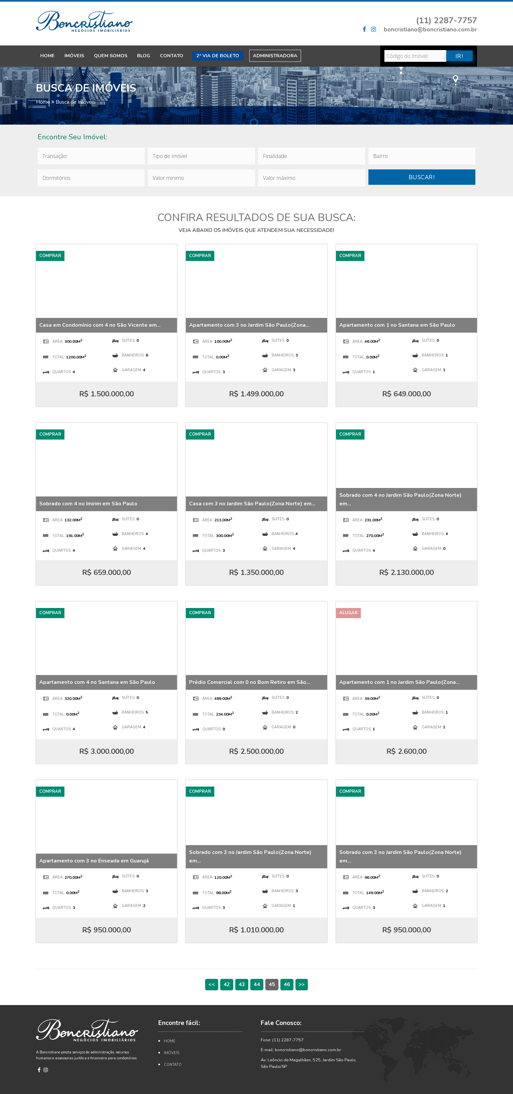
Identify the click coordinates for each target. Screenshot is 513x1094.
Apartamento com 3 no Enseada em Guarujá (94, 860)
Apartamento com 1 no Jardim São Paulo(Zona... (399, 682)
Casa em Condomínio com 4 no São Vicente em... (100, 325)
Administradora (275, 55)
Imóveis (74, 55)
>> (302, 984)
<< (211, 984)
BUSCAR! (422, 177)
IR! (459, 56)
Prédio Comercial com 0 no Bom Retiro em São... (249, 682)
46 (287, 984)
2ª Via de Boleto (217, 55)
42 (226, 984)
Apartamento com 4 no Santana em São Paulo (97, 682)
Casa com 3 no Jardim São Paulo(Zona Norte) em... (252, 503)
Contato (171, 55)
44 (257, 984)
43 (242, 984)
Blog (143, 55)
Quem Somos (110, 55)
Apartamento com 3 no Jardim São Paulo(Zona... (249, 325)
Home (47, 55)
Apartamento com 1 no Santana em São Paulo (397, 325)
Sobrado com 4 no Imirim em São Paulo (88, 503)
